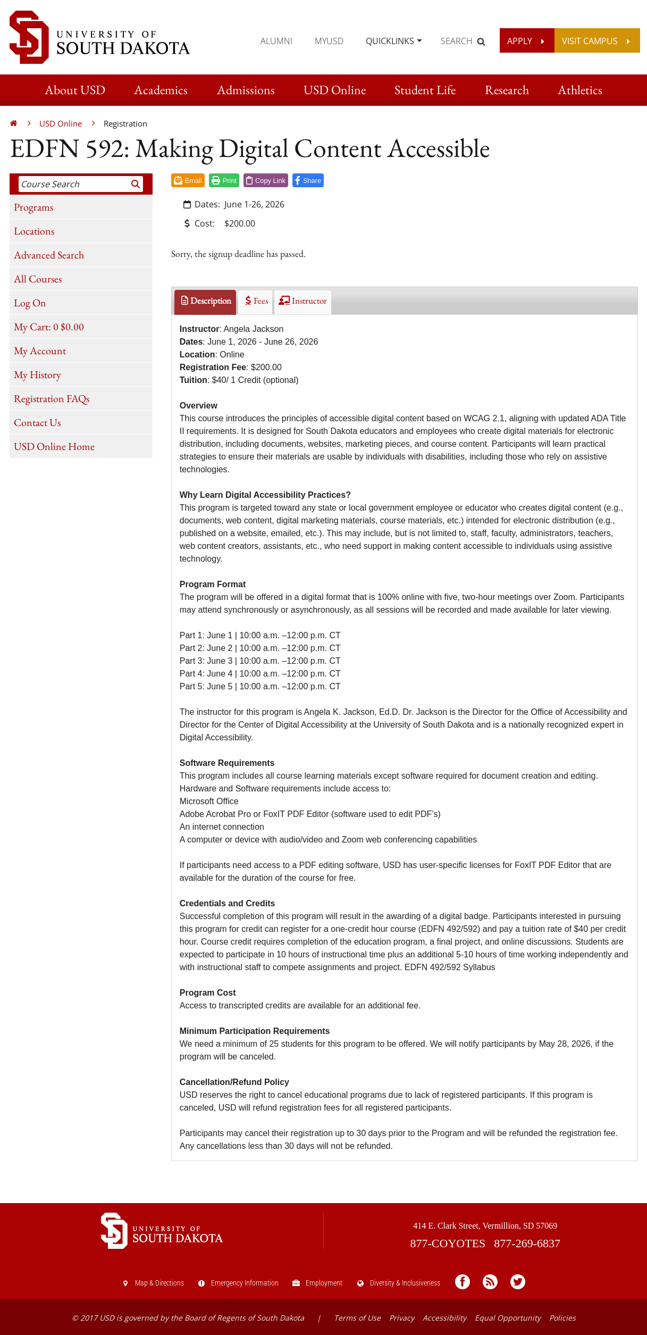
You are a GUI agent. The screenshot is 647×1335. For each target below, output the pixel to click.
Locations (34, 231)
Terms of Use (357, 1318)
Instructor (302, 300)
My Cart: (49, 326)
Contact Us (37, 422)
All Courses (38, 279)
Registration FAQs (51, 398)
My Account (40, 350)
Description (205, 300)
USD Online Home (54, 446)
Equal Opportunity (508, 1318)
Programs (33, 207)
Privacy (401, 1318)
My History (37, 374)
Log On (30, 303)
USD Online (60, 123)
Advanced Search (49, 255)
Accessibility (444, 1318)
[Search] (136, 184)
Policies (562, 1318)
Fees (255, 300)
